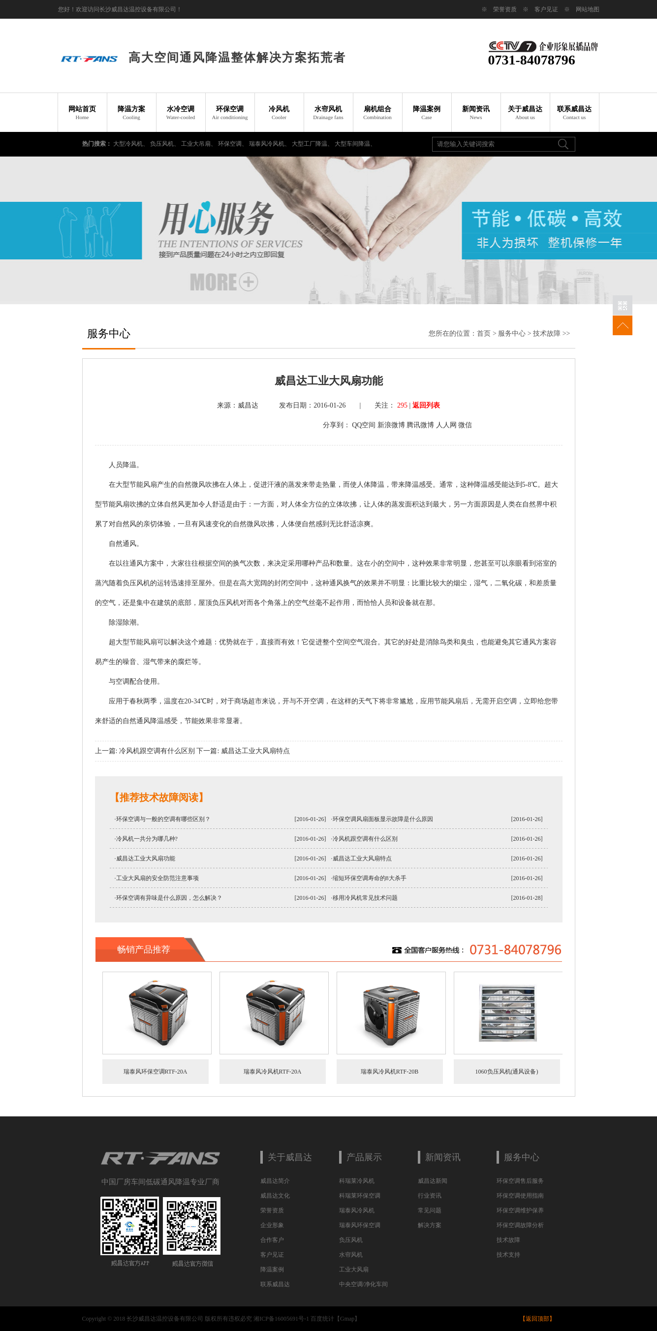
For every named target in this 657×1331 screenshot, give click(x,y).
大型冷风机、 (131, 143)
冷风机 (279, 112)
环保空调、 (233, 143)
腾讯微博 (420, 425)
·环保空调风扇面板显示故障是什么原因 (382, 819)
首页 (484, 333)
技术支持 (508, 1254)
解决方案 (429, 1225)
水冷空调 (180, 112)
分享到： (336, 425)
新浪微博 (391, 425)
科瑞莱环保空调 (359, 1195)
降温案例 (426, 112)
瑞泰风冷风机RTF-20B (389, 1071)
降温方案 (131, 112)
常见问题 (429, 1210)
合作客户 (272, 1239)
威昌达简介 (275, 1180)
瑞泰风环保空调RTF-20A (156, 1071)
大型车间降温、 (355, 143)
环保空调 (229, 112)
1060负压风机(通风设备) (506, 1071)
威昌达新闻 (432, 1180)
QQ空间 (363, 425)
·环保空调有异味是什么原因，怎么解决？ (168, 897)
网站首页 (82, 112)
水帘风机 (328, 112)
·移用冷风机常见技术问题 (364, 897)
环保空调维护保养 (520, 1210)
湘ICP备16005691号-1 (281, 1318)
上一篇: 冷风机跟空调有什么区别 (145, 751)
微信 (465, 425)
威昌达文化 (275, 1195)
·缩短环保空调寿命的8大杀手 (369, 878)
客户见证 (546, 9)
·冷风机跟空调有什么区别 (364, 838)
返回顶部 (537, 1318)
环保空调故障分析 (520, 1225)
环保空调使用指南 (520, 1195)
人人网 (446, 425)
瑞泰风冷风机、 (270, 143)
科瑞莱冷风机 (357, 1180)
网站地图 (587, 9)
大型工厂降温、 (313, 143)
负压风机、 (165, 143)
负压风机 (351, 1239)
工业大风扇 (354, 1269)
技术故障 (547, 333)
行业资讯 (429, 1195)
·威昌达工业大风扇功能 (145, 858)
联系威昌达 (574, 112)
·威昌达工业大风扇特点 (361, 858)
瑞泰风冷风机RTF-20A (273, 1071)
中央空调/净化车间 (363, 1284)
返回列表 (426, 405)
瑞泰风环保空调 (359, 1225)
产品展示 (364, 1157)
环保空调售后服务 (520, 1180)
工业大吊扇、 (199, 143)
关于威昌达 (525, 112)
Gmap (347, 1318)
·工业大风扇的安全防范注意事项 (157, 878)
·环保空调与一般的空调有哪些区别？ (163, 819)
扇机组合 (377, 112)
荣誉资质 (505, 9)
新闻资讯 (476, 112)
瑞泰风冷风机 (357, 1210)
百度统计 (322, 1318)
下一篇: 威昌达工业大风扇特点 (242, 751)
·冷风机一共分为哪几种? (146, 838)
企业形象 (272, 1225)
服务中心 (512, 333)
